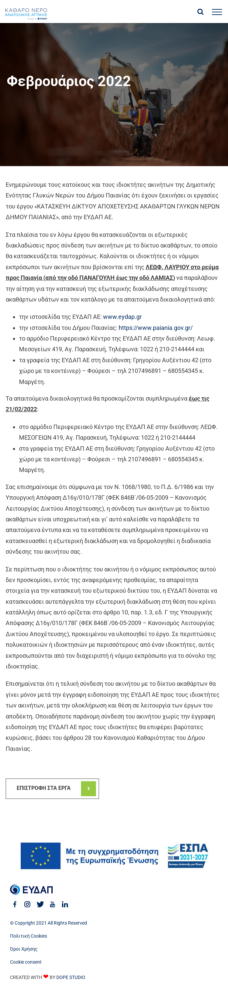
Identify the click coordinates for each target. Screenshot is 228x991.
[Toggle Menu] (217, 12)
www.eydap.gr (122, 316)
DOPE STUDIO (70, 977)
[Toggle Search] (200, 11)
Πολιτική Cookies (28, 936)
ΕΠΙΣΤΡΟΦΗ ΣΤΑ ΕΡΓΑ (44, 788)
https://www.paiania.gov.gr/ (156, 327)
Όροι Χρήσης (24, 949)
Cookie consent (26, 962)
